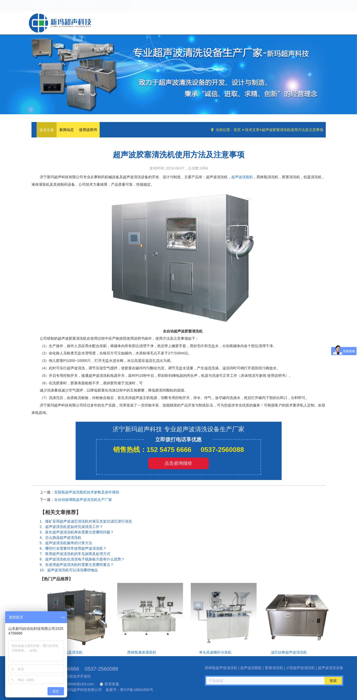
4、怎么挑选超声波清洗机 (61, 537)
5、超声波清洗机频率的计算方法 (66, 543)
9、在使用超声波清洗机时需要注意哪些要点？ (77, 565)
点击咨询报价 (178, 463)
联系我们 (315, 22)
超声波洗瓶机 (60, 23)
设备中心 (271, 22)
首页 (237, 130)
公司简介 (249, 22)
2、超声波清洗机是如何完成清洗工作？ (71, 527)
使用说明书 (88, 130)
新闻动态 (66, 130)
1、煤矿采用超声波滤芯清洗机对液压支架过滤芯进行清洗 (86, 521)
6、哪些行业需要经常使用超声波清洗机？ (73, 548)
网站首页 (228, 22)
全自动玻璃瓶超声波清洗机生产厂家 (83, 500)
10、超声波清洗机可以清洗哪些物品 (69, 570)
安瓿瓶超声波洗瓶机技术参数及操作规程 (86, 492)
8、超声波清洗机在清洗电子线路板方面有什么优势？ (82, 559)
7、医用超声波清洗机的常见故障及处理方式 (75, 554)
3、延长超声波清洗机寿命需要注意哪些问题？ (77, 532)
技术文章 (294, 22)
